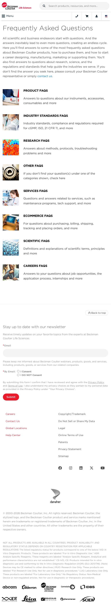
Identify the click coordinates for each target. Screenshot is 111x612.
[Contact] (77, 16)
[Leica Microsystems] (29, 600)
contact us (44, 76)
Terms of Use (15, 385)
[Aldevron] (29, 588)
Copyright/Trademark (72, 414)
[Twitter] (91, 468)
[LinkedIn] (81, 468)
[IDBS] (87, 588)
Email (7, 345)
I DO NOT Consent (31, 375)
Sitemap (63, 456)
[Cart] (87, 16)
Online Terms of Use (70, 435)
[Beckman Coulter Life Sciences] (48, 587)
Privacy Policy (96, 382)
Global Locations (16, 428)
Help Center (13, 435)
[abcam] (10, 587)
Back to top (97, 313)
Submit (10, 397)
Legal (61, 428)
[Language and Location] (106, 16)
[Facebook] (60, 468)
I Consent (26, 371)
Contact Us (13, 421)
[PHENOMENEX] (68, 599)
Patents (63, 442)
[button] (44, 6)
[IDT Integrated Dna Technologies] (10, 600)
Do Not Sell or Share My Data (76, 421)
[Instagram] (70, 468)
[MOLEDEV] (48, 600)
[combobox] (74, 6)
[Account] (96, 16)
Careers (10, 414)
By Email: (9, 371)
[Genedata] (68, 587)
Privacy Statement (69, 449)
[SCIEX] (87, 600)
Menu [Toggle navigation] (7, 16)
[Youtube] (103, 468)
